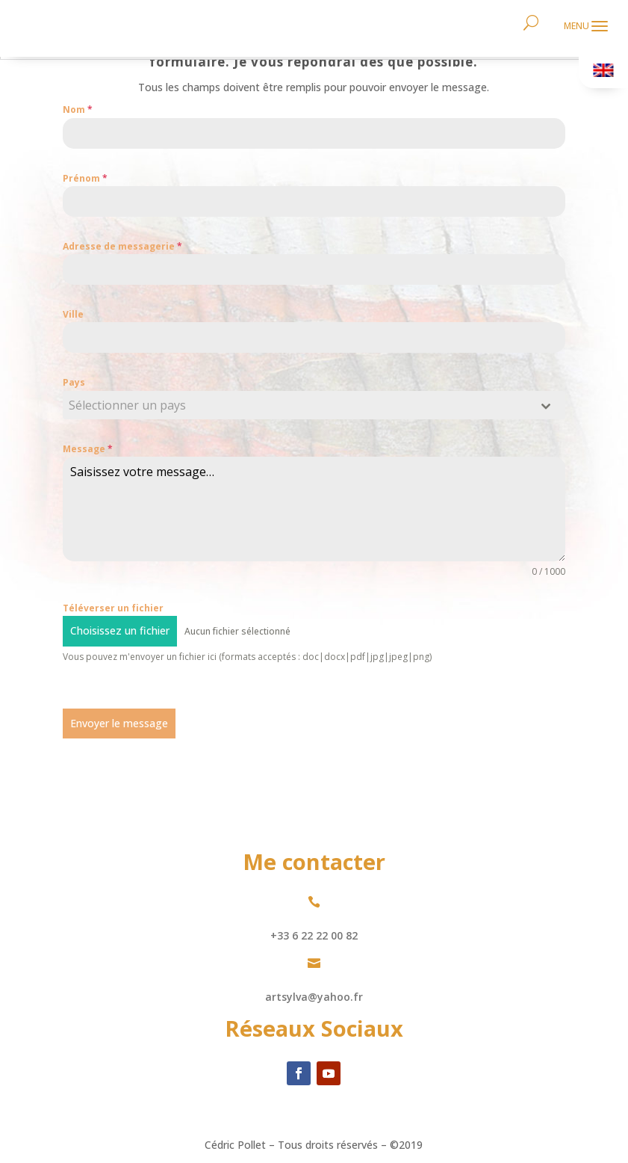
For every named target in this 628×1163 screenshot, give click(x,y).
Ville (73, 314)
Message (88, 448)
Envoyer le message (119, 723)
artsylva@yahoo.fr (314, 997)
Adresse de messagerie (122, 246)
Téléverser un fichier (113, 608)
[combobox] (314, 405)
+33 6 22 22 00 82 (314, 935)
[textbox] (300, 405)
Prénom (85, 178)
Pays (74, 382)
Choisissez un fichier (120, 630)
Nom (78, 109)
